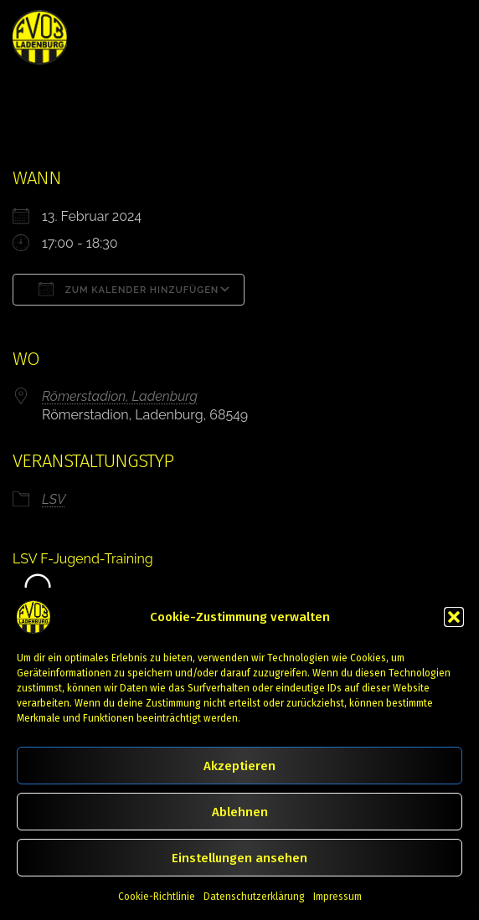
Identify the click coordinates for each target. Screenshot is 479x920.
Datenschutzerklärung (254, 896)
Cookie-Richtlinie (156, 896)
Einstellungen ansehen (239, 858)
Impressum (337, 896)
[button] (454, 617)
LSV (53, 499)
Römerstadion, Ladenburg (120, 396)
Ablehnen (240, 812)
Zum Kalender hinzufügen (129, 288)
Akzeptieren (239, 766)
